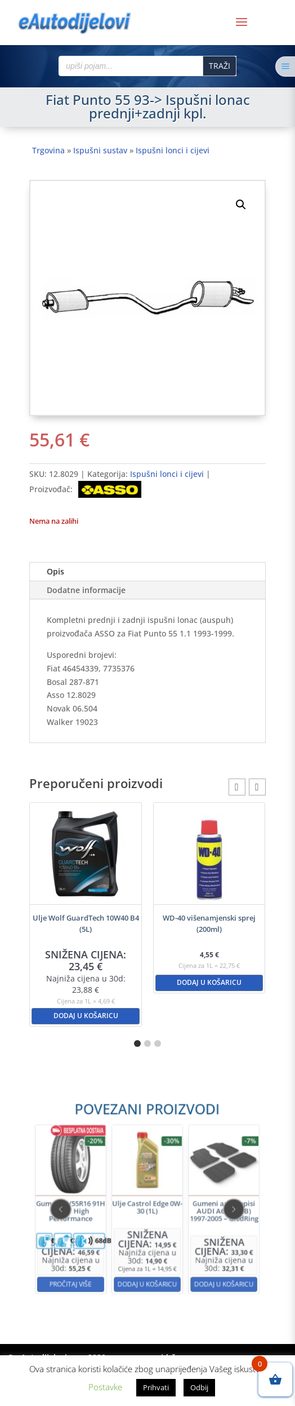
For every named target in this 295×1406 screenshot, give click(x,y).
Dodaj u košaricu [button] (85, 1015)
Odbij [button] (199, 1387)
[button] (241, 204)
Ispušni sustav (100, 150)
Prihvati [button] (156, 1387)
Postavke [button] (105, 1386)
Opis (55, 571)
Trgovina (48, 150)
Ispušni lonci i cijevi (172, 150)
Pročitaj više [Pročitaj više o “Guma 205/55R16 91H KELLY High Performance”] (105, 1245)
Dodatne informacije (86, 590)
